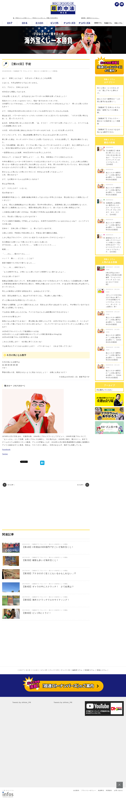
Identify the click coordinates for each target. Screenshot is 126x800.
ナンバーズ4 (65, 670)
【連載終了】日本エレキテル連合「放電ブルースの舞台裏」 (108, 109)
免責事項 (101, 790)
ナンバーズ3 (54, 670)
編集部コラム (77, 670)
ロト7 (21, 670)
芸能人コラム (102, 670)
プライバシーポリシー (88, 790)
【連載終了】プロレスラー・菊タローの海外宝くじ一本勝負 (108, 121)
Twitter (5, 454)
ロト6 (28, 670)
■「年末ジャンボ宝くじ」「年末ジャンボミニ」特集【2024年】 (35, 18)
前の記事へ (9, 485)
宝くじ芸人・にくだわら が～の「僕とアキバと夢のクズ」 (108, 90)
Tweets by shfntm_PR (21, 702)
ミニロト (35, 670)
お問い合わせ (118, 790)
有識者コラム (89, 670)
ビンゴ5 (44, 670)
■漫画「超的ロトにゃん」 (90, 18)
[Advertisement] (46, 508)
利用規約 (109, 790)
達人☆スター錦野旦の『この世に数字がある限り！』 (108, 100)
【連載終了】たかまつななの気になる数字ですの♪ (108, 131)
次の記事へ (83, 485)
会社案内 (76, 790)
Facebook (6, 449)
